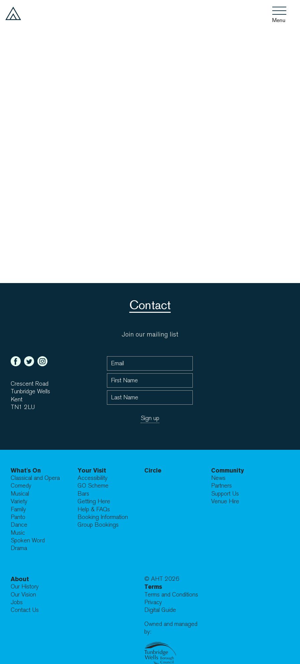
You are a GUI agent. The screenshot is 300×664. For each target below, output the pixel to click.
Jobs (17, 602)
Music (18, 532)
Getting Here (94, 501)
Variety (19, 501)
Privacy (153, 602)
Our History (25, 586)
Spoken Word (28, 540)
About (20, 578)
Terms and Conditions (171, 594)
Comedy (21, 485)
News (218, 478)
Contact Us (25, 610)
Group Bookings (98, 524)
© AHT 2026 (161, 578)
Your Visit (92, 470)
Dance (19, 524)
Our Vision (23, 594)
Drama (19, 548)
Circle (152, 470)
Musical (20, 493)
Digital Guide (160, 610)
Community (227, 470)
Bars (83, 493)
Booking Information (103, 517)
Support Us (225, 493)
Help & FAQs (94, 509)
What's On (26, 470)
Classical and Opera (35, 478)
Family (18, 509)
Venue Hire (225, 501)
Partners (221, 485)
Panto (18, 517)
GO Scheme (93, 485)
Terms (153, 586)
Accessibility (93, 478)
